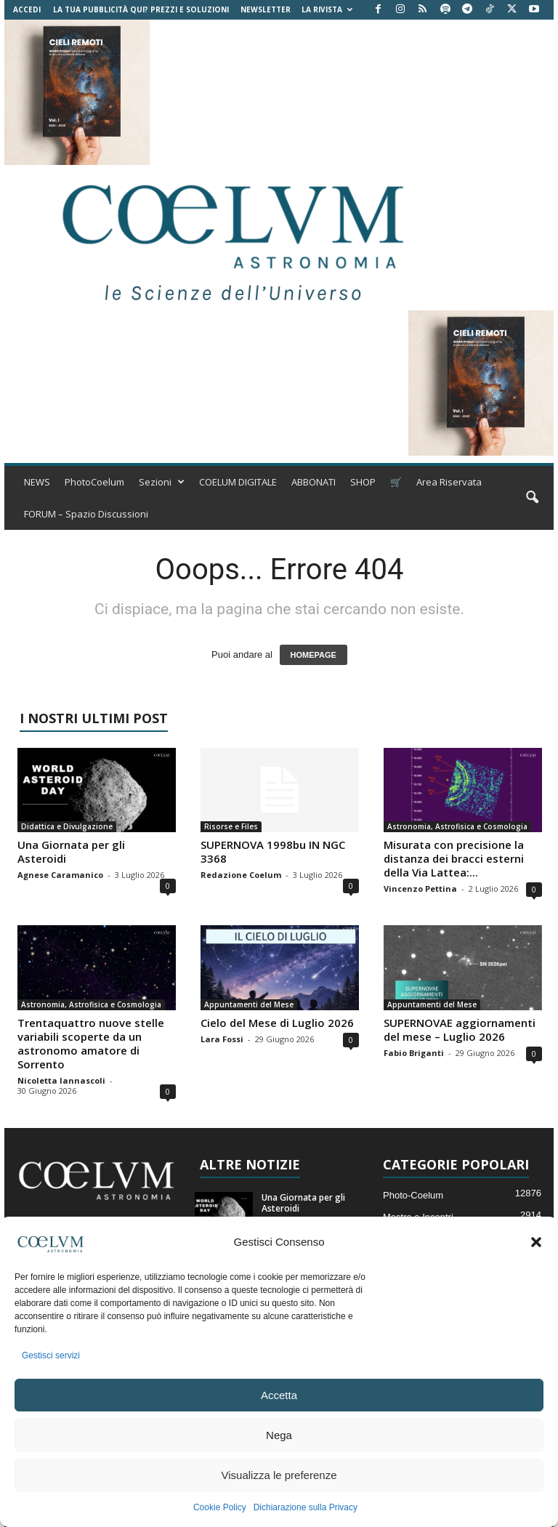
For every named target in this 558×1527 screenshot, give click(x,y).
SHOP (363, 481)
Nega (279, 1435)
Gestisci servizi (51, 1355)
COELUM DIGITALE (238, 481)
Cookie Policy (219, 1507)
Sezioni (162, 482)
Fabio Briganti (414, 1052)
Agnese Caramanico (60, 874)
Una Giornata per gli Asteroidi (71, 851)
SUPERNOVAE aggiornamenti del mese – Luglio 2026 (459, 1029)
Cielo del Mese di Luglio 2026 (277, 1022)
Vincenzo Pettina (420, 888)
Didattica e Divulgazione (67, 826)
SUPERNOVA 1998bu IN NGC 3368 (273, 851)
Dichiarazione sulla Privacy (305, 1507)
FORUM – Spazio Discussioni (86, 513)
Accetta (279, 1395)
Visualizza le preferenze (279, 1475)
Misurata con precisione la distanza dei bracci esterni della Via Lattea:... (454, 858)
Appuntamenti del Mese (249, 1004)
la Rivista (327, 9)
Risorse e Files (231, 826)
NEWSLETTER (265, 9)
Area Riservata (449, 481)
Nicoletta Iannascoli (61, 1080)
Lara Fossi (222, 1039)
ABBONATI (313, 481)
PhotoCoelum (94, 481)
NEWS (37, 481)
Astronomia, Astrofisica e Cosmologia (457, 826)
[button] (536, 1242)
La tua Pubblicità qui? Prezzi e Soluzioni (141, 9)
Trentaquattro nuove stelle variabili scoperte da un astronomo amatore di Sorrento (90, 1043)
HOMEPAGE (313, 654)
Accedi (27, 9)
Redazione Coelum (241, 874)
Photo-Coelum (413, 1195)
